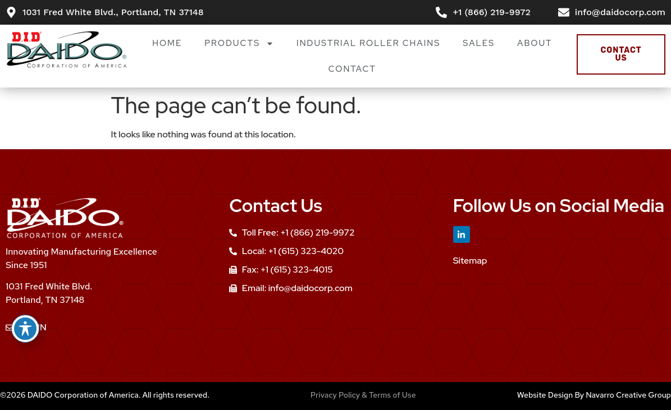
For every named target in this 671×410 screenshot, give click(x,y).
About (534, 43)
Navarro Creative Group (628, 395)
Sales (479, 43)
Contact (352, 69)
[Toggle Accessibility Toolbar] (25, 328)
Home (167, 43)
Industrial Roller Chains (368, 43)
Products (239, 43)
